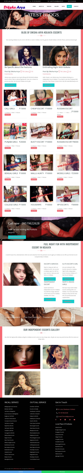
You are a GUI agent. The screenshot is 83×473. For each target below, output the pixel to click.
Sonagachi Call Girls (9, 433)
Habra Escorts (58, 453)
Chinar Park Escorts (9, 454)
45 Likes (62, 71)
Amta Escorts (58, 427)
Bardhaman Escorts (9, 445)
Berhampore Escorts (60, 451)
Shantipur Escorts (34, 457)
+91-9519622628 (35, 1)
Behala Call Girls (9, 409)
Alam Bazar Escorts (34, 428)
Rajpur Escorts (8, 437)
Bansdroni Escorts (59, 449)
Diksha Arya (31, 468)
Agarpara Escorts (34, 440)
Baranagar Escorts (34, 425)
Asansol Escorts (59, 434)
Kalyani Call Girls (34, 416)
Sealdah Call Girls (9, 430)
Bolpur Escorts (8, 457)
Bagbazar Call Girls (9, 416)
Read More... (10, 85)
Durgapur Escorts (59, 432)
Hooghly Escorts (59, 439)
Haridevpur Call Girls (35, 411)
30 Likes (24, 71)
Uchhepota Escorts (34, 445)
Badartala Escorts (9, 449)
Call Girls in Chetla (9, 423)
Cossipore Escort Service (11, 421)
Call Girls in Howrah (35, 414)
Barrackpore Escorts (10, 447)
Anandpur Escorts (34, 449)
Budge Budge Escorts (60, 430)
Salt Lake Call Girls (9, 428)
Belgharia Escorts (34, 435)
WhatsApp (62, 472)
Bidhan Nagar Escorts (10, 442)
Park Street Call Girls (35, 423)
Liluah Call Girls (33, 421)
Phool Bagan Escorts (35, 437)
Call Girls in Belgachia (10, 411)
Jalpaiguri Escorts (59, 456)
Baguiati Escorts (34, 454)
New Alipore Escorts (35, 447)
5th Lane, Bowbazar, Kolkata (66, 409)
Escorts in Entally (34, 409)
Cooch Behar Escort (35, 459)
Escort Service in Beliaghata (11, 414)
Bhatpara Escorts (34, 430)
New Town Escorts (9, 440)
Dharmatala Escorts (35, 433)
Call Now (20, 472)
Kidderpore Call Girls (35, 418)
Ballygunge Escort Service (11, 406)
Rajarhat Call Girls (9, 425)
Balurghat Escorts (9, 459)
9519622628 (72, 1)
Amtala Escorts (8, 452)
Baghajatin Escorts (34, 452)
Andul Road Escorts (34, 442)
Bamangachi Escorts (60, 444)
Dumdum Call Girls (34, 406)
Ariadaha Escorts (59, 441)
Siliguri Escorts (58, 437)
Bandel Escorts (59, 446)
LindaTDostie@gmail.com (56, 1)
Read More (7, 114)
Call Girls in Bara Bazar (10, 418)
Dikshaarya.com (17, 468)
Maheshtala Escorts (9, 435)
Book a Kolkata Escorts (17, 237)
